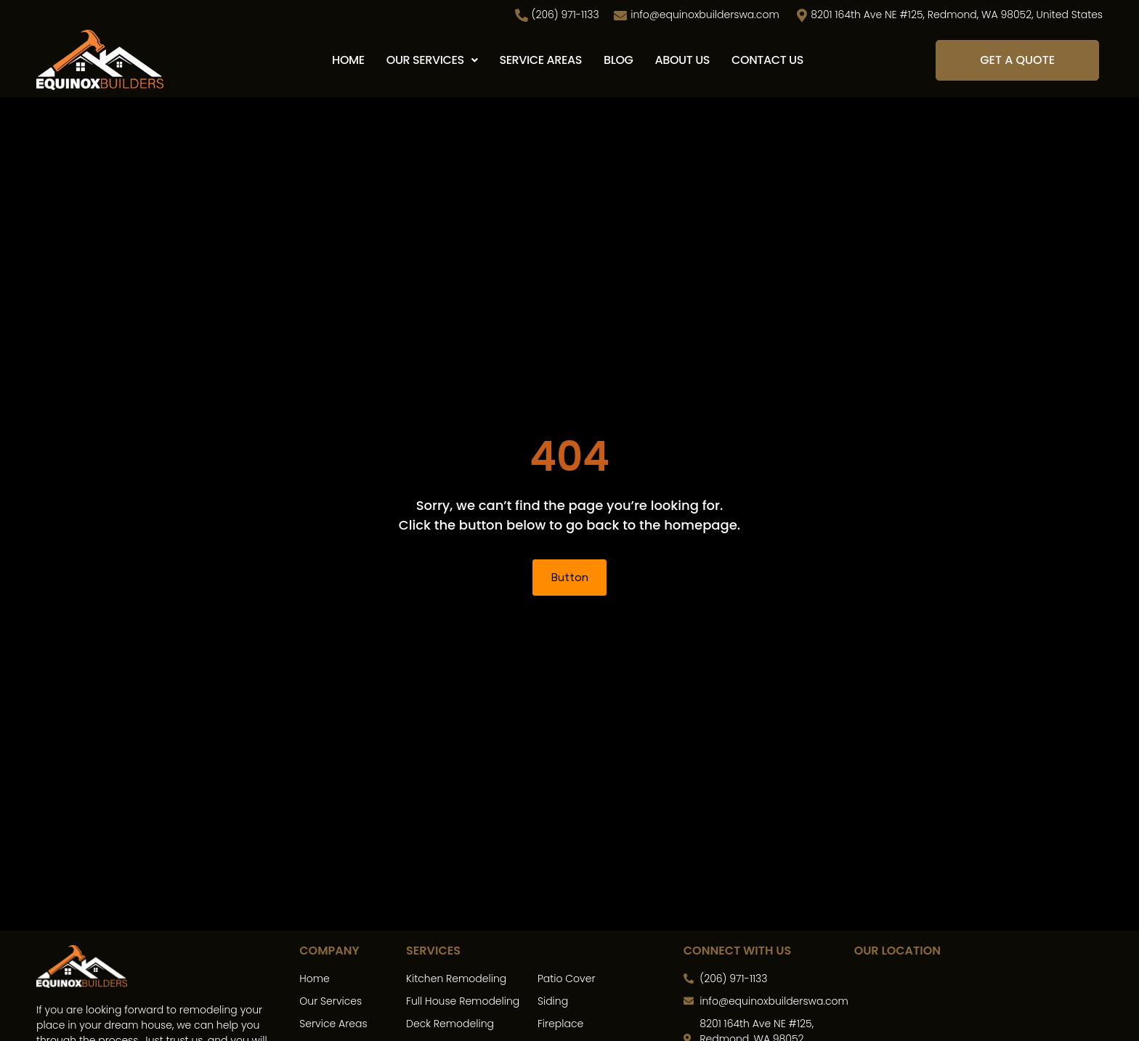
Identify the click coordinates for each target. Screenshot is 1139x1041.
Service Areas (540, 60)
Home (348, 60)
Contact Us (767, 60)
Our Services (432, 60)
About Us (682, 60)
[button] (432, 60)
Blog (618, 60)
